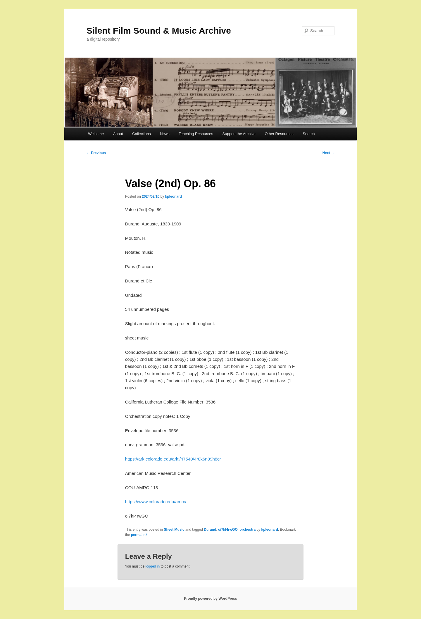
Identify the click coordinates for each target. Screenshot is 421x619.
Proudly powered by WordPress (210, 598)
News (165, 134)
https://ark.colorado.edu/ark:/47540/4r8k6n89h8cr (173, 458)
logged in (152, 566)
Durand (210, 529)
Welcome (96, 134)
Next (328, 153)
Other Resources (279, 134)
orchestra (247, 529)
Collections (141, 134)
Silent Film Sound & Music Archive (159, 30)
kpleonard (173, 196)
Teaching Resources (196, 134)
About (118, 134)
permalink (139, 535)
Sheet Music (174, 529)
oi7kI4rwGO (228, 529)
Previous (96, 153)
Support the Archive (239, 134)
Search (309, 134)
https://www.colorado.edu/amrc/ (155, 501)
